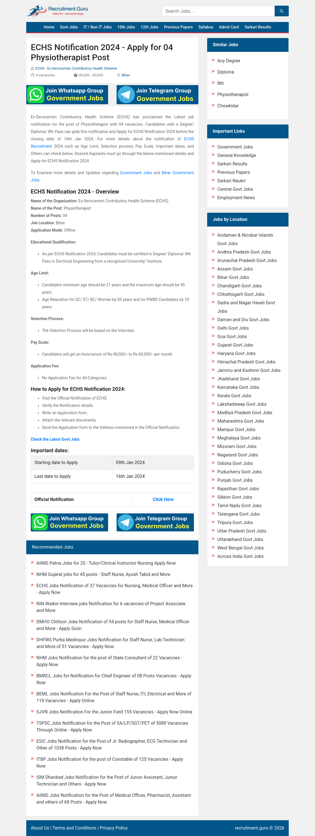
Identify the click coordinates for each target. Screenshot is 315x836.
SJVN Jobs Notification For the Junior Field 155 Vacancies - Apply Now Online (114, 712)
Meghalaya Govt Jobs (239, 438)
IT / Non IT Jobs (98, 27)
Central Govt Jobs (235, 189)
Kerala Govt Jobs (234, 395)
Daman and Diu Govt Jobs (243, 319)
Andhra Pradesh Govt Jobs (244, 252)
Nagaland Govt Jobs (237, 455)
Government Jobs (136, 172)
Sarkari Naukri (231, 180)
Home (49, 27)
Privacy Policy (114, 828)
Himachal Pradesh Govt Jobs (246, 362)
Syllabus (205, 27)
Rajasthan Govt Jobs (238, 488)
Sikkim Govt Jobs (234, 497)
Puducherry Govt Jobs (239, 471)
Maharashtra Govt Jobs (240, 421)
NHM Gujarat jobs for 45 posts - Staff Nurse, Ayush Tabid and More (103, 574)
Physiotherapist (232, 94)
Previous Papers (178, 27)
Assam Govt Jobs (235, 269)
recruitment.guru (251, 828)
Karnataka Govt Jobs (238, 387)
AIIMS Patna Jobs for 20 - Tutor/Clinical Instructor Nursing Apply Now (106, 563)
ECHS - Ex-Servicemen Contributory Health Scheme (76, 68)
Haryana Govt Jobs (236, 353)
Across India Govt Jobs (240, 556)
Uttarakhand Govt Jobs (240, 539)
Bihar (126, 75)
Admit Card (229, 27)
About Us (40, 828)
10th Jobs (126, 27)
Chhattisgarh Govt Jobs (240, 294)
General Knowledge (236, 155)
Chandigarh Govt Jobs (239, 286)
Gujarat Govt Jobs (235, 345)
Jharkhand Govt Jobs (238, 379)
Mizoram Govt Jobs (237, 446)
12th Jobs (149, 27)
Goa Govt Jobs (232, 336)
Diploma (225, 72)
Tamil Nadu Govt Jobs (239, 505)
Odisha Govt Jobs (235, 463)
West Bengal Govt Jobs (240, 548)
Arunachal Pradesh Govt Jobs (247, 260)
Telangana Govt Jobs (238, 514)
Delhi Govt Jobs (233, 328)
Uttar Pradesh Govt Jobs (241, 531)
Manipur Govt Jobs (236, 429)
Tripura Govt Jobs (235, 522)
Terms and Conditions (75, 828)
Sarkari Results (257, 27)
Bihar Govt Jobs (233, 277)
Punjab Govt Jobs (235, 480)
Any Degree (228, 60)
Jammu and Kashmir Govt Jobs (249, 370)
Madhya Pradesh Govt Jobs (244, 412)
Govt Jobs (69, 27)
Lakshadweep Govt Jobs (241, 404)
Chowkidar (228, 105)
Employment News (236, 197)
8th (220, 83)
